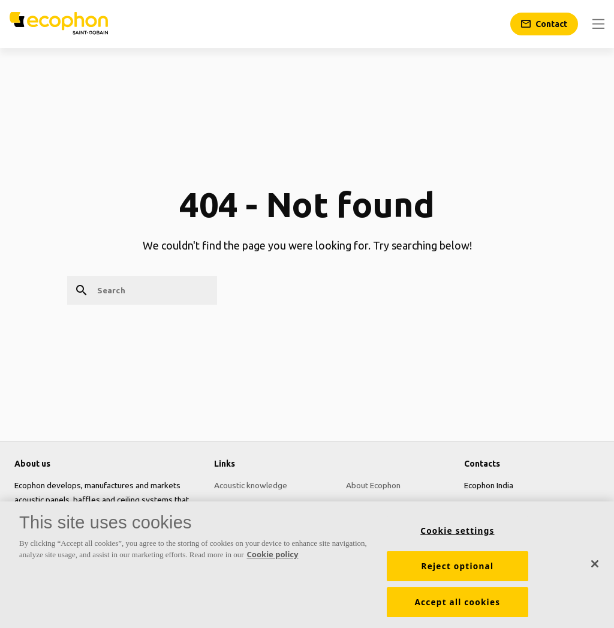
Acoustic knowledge (250, 485)
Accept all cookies (457, 605)
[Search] (142, 290)
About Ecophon (373, 485)
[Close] (595, 568)
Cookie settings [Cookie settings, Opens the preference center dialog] (457, 534)
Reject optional (458, 569)
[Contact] (544, 24)
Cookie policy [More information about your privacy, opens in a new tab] (273, 558)
